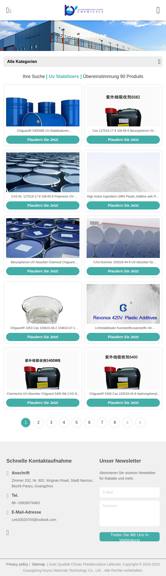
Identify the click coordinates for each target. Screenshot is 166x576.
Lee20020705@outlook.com (34, 520)
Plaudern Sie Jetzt (42, 140)
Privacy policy (17, 564)
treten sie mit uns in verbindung (129, 537)
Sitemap (38, 564)
